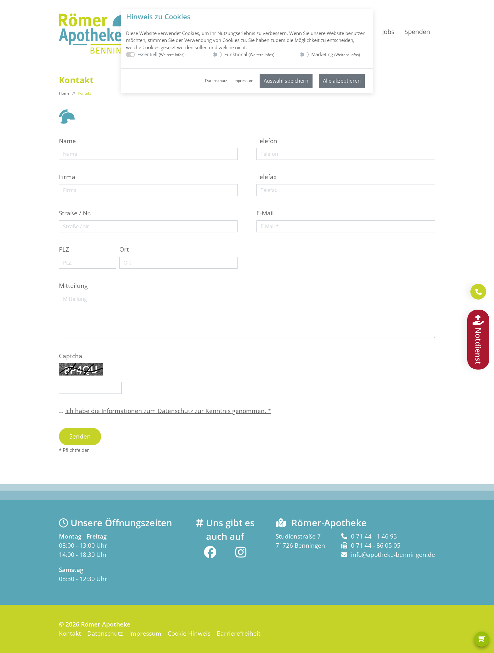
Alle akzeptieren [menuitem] (342, 80)
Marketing (335, 54)
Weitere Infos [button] (171, 54)
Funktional (249, 54)
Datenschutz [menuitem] (216, 80)
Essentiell (161, 54)
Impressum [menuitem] (243, 80)
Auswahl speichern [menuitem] (286, 80)
